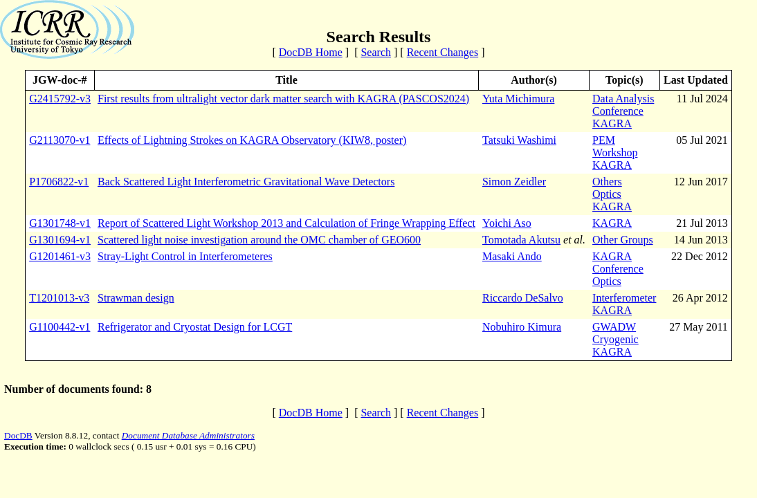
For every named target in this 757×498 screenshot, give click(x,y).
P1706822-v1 (59, 181)
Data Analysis (623, 98)
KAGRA (612, 123)
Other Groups (622, 240)
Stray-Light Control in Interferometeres (185, 256)
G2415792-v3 (60, 98)
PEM (603, 140)
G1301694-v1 (60, 240)
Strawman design (136, 298)
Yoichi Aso (506, 223)
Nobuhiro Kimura (521, 327)
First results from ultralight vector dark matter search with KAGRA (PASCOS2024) (283, 98)
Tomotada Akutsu (521, 240)
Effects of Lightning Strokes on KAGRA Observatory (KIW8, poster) (252, 140)
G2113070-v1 (59, 140)
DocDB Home (311, 52)
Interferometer (624, 298)
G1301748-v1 (60, 223)
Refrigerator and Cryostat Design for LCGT (195, 327)
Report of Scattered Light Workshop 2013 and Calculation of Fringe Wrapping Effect (286, 223)
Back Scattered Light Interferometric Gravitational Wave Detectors (246, 181)
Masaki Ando (512, 256)
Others (607, 181)
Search (376, 52)
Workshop (614, 152)
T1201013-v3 (59, 298)
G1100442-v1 (59, 327)
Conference (618, 111)
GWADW (614, 327)
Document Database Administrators (188, 435)
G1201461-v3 (60, 256)
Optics (606, 194)
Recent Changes (443, 52)
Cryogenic (615, 339)
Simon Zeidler (514, 181)
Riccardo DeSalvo (522, 298)
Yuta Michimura (518, 98)
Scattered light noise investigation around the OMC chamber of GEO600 (259, 240)
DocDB (18, 435)
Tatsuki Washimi (519, 140)
